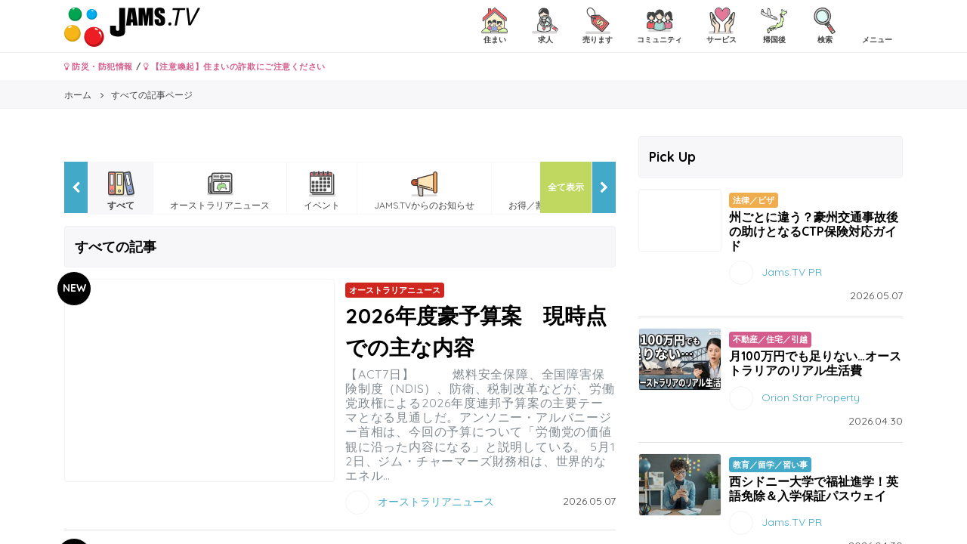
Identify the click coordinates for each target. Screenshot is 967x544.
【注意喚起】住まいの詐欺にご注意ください (235, 66)
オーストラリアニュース (436, 501)
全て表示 (566, 187)
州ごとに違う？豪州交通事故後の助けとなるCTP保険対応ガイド (813, 231)
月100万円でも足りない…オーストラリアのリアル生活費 (815, 363)
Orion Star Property (811, 396)
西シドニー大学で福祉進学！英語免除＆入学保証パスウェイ (813, 488)
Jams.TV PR (792, 272)
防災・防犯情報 (98, 66)
